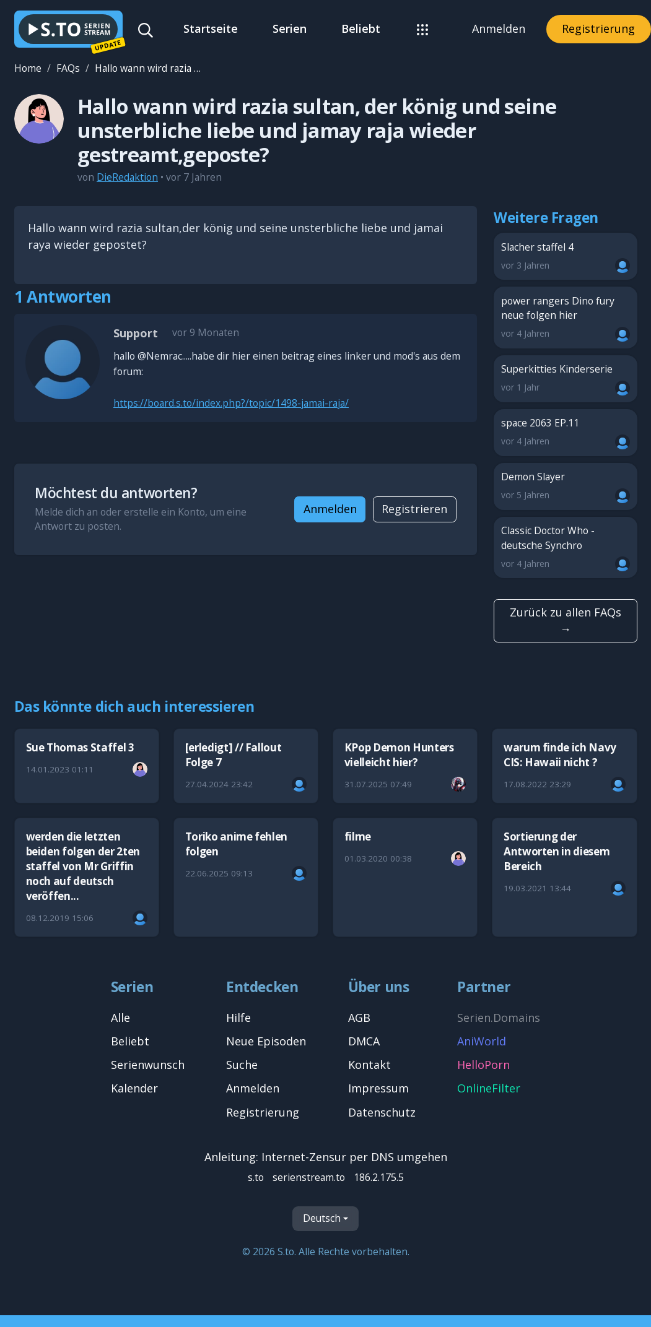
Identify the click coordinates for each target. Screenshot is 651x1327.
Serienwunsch (148, 1064)
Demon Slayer (566, 486)
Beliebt (360, 28)
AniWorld (481, 1041)
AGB (359, 1017)
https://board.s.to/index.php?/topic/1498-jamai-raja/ (231, 403)
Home (28, 68)
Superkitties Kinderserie (566, 378)
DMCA (364, 1041)
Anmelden (498, 28)
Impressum (378, 1088)
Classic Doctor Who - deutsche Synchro (566, 547)
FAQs (68, 68)
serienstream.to (309, 1177)
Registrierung (598, 28)
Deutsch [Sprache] (322, 1218)
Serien (290, 28)
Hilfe (238, 1017)
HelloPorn (483, 1064)
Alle (120, 1017)
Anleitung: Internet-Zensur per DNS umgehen (325, 1156)
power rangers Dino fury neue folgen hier (566, 318)
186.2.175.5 (379, 1177)
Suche (242, 1064)
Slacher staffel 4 (566, 256)
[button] (422, 29)
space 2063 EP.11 (566, 432)
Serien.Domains (498, 1017)
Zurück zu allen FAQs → (565, 620)
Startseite (210, 28)
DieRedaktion (127, 177)
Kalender (134, 1088)
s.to (256, 1177)
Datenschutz (382, 1112)
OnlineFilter (488, 1088)
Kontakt (369, 1064)
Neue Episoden (266, 1041)
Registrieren (414, 508)
